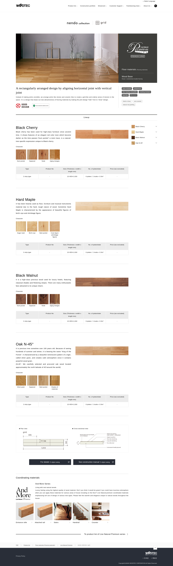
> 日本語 (146, 558)
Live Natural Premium (66, 545)
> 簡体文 (154, 558)
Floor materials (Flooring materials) (45, 545)
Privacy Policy (20, 556)
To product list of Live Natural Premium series (105, 534)
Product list (27, 545)
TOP (17, 545)
